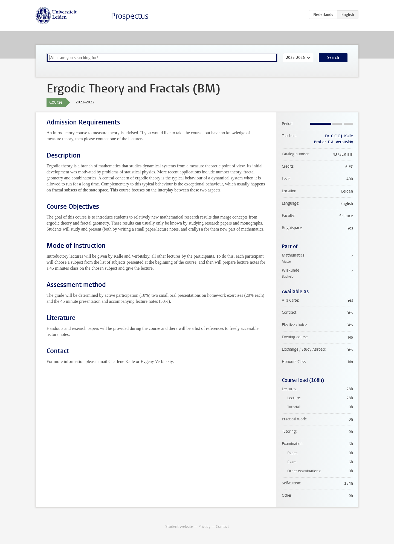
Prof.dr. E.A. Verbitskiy (333, 142)
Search (333, 57)
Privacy (204, 526)
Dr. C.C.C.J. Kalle (339, 136)
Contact (222, 526)
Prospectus (130, 16)
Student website (179, 526)
